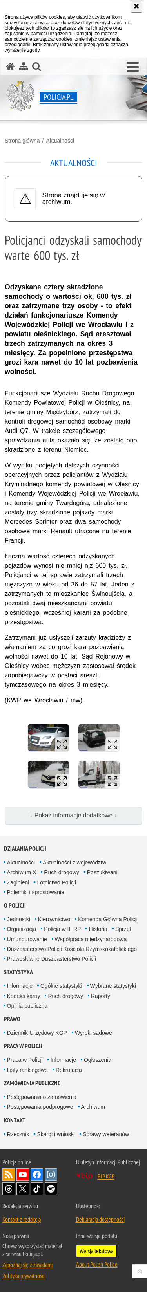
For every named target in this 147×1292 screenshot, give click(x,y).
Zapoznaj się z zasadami (27, 1265)
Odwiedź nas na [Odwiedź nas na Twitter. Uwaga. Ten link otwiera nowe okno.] (22, 1188)
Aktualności (60, 140)
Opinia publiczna (27, 1006)
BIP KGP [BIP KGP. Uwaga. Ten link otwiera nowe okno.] (106, 1176)
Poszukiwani (102, 872)
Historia (98, 929)
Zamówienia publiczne (32, 1083)
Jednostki (18, 919)
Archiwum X (21, 872)
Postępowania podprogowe (40, 1107)
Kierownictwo (54, 919)
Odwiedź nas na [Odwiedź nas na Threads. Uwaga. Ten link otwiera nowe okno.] (8, 1188)
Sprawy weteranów (106, 1134)
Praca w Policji (23, 1046)
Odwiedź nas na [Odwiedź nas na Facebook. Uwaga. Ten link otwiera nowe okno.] (37, 1174)
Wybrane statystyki (113, 986)
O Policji (15, 905)
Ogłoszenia (97, 1060)
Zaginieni (18, 882)
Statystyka (18, 972)
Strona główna (22, 140)
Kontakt (14, 1120)
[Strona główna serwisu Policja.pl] (10, 66)
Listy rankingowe (27, 1070)
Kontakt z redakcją (21, 1219)
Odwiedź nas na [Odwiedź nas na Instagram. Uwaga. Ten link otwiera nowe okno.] (51, 1174)
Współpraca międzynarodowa (91, 939)
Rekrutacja (69, 1070)
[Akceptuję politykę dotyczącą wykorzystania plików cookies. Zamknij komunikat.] (136, 6)
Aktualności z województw (74, 862)
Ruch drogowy (61, 872)
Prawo (12, 1019)
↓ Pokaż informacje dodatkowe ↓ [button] (74, 815)
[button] (133, 67)
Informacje (20, 986)
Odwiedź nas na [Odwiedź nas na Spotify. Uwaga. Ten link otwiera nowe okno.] (51, 1188)
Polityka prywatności (23, 1275)
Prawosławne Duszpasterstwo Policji (51, 959)
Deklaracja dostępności (100, 1219)
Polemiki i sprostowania (35, 892)
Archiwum (93, 1107)
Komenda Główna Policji (108, 919)
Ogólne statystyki (61, 986)
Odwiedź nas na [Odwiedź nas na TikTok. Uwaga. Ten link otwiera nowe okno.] (37, 1188)
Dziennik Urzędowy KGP (37, 1033)
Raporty (100, 996)
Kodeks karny (23, 996)
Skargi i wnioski (55, 1134)
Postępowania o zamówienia (41, 1097)
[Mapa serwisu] (23, 66)
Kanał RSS (8, 1174)
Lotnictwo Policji (56, 882)
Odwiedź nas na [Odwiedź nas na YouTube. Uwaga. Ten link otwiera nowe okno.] (22, 1174)
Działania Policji (25, 848)
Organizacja (21, 929)
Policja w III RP (62, 929)
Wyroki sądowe (93, 1033)
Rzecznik (18, 1134)
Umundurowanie (27, 939)
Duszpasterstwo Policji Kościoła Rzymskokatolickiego (72, 949)
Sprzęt (123, 929)
